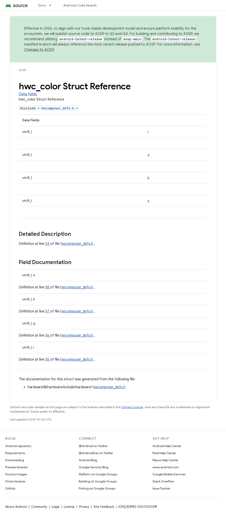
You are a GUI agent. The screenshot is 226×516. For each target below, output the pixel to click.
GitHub (10, 488)
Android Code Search (80, 5)
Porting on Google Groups (97, 488)
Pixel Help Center (164, 453)
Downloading (14, 460)
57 (47, 311)
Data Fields (28, 94)
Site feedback (104, 506)
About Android (16, 506)
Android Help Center (167, 446)
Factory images (16, 474)
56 (47, 335)
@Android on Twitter (93, 446)
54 (47, 244)
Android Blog (88, 460)
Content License (132, 407)
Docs (42, 5)
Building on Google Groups (98, 481)
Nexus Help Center (165, 460)
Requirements (15, 453)
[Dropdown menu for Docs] (52, 5)
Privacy (84, 506)
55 (47, 359)
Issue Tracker (161, 488)
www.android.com (166, 467)
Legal (55, 506)
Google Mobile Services (169, 474)
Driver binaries (15, 481)
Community (39, 506)
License (69, 506)
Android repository (18, 446)
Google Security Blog (93, 467)
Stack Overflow (163, 481)
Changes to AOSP (39, 50)
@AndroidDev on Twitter (96, 453)
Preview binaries (16, 467)
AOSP (22, 70)
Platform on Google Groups (98, 474)
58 (47, 287)
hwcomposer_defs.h (58, 108)
